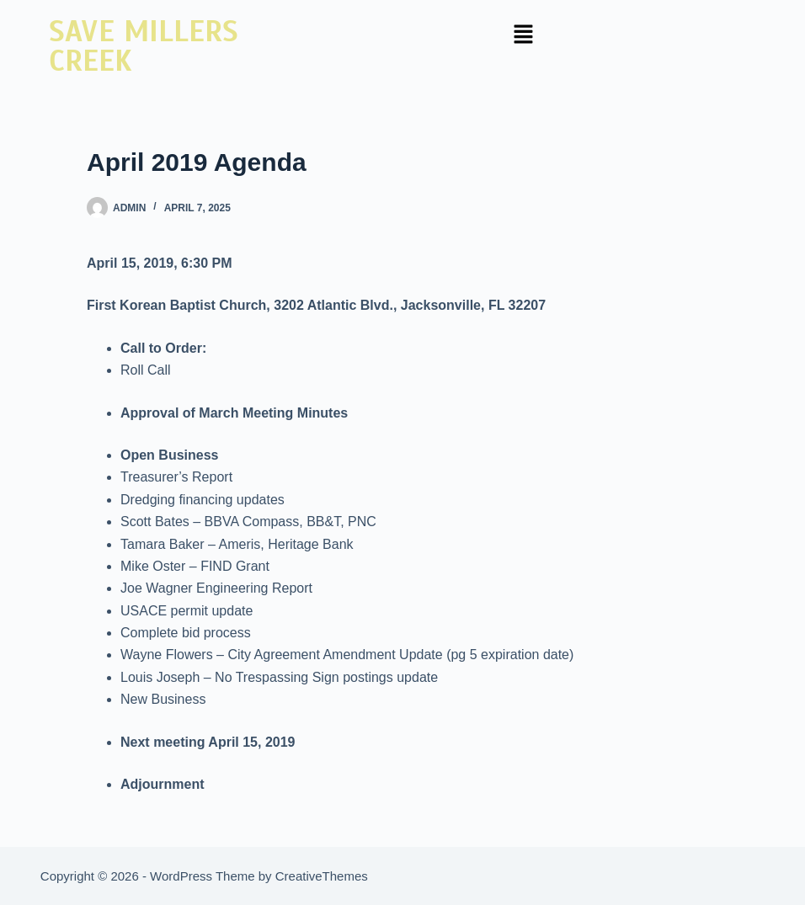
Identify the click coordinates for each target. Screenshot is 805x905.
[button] (523, 35)
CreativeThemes (321, 876)
